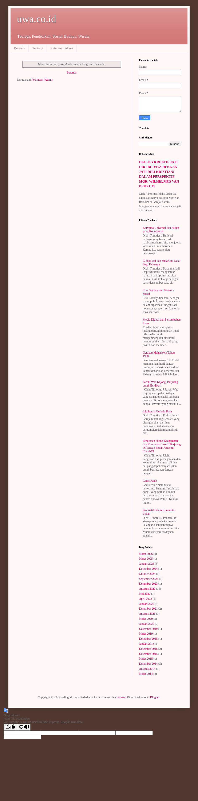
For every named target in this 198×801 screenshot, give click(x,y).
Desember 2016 (148, 648)
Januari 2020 (146, 623)
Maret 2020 (146, 618)
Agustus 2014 (147, 668)
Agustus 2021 (147, 613)
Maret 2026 (146, 553)
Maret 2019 (146, 633)
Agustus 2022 (147, 588)
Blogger (154, 697)
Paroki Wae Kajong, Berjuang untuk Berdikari (160, 383)
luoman (121, 697)
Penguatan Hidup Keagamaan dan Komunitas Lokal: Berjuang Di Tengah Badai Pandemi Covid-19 (162, 446)
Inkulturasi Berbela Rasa (157, 411)
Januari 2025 (146, 563)
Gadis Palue (150, 480)
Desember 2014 (148, 663)
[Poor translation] (24, 727)
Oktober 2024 (147, 573)
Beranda (19, 48)
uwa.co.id (36, 18)
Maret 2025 (146, 558)
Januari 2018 (146, 643)
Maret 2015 (146, 658)
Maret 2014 (146, 673)
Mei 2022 (144, 593)
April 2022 (145, 598)
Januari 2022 (146, 603)
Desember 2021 (148, 608)
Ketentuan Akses (61, 48)
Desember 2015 (148, 653)
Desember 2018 (148, 638)
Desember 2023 (148, 583)
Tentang (37, 48)
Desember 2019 (148, 628)
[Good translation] (10, 727)
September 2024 (148, 578)
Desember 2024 (148, 568)
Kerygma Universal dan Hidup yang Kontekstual (161, 229)
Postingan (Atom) (42, 79)
